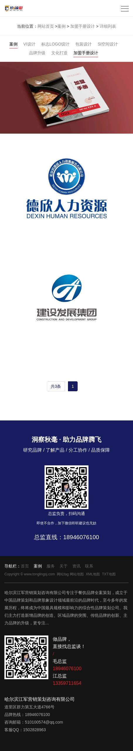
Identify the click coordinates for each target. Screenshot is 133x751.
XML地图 (93, 574)
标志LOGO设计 (55, 44)
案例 (61, 26)
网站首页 (45, 26)
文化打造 (59, 52)
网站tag (63, 574)
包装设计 (83, 44)
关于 (63, 566)
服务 (51, 566)
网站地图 (77, 574)
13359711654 (67, 683)
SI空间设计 (108, 44)
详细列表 (108, 26)
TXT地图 (109, 574)
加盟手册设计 (82, 26)
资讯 (76, 566)
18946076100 (81, 537)
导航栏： (12, 566)
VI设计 (29, 44)
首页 (25, 566)
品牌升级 (37, 52)
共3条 (56, 386)
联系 (89, 566)
